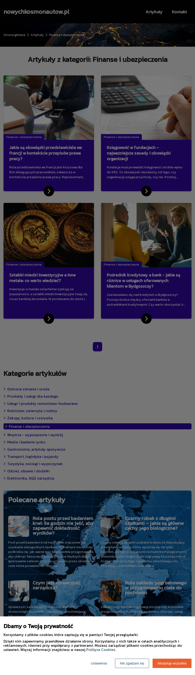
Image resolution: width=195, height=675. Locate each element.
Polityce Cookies (100, 649)
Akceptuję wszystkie (172, 663)
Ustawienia (99, 663)
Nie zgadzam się (132, 663)
